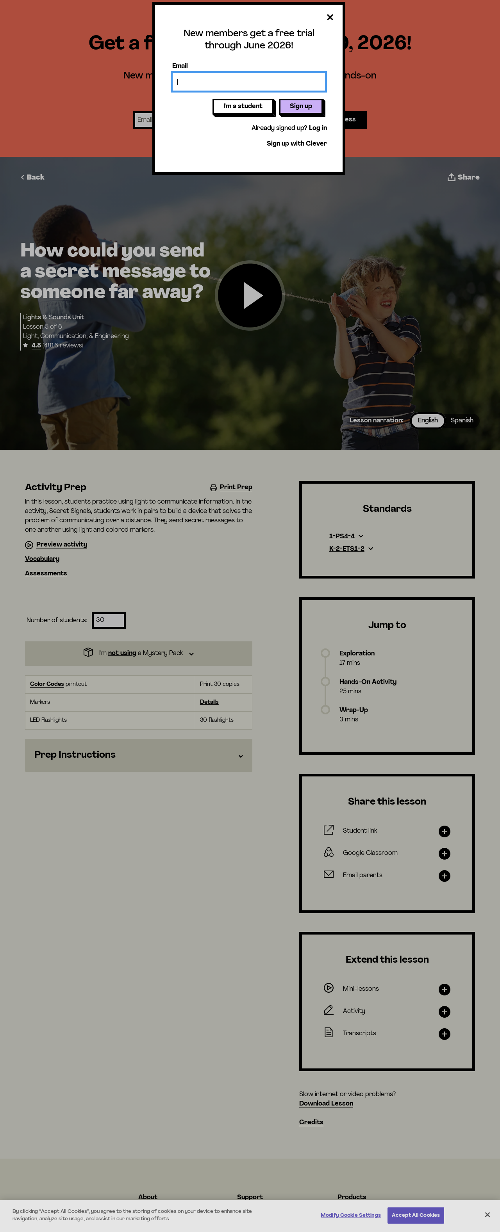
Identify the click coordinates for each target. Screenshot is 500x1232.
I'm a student (242, 106)
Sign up (301, 106)
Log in (318, 128)
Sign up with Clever (297, 144)
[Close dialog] (330, 17)
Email (180, 66)
